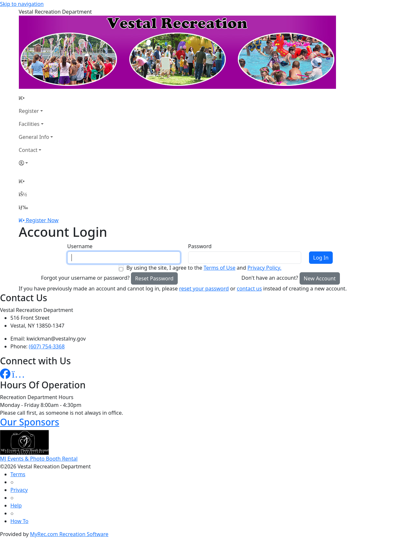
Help (16, 505)
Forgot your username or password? (85, 277)
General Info (34, 137)
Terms (17, 474)
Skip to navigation (22, 3)
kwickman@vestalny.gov (56, 338)
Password (200, 246)
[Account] (36, 162)
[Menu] (23, 207)
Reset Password (154, 278)
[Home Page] (36, 97)
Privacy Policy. (264, 267)
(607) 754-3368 (47, 346)
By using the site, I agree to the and (203, 267)
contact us (249, 288)
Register (29, 110)
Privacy (19, 489)
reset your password (204, 288)
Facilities (29, 124)
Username (80, 246)
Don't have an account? (269, 277)
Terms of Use (219, 267)
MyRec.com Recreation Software (69, 534)
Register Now (42, 220)
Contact (28, 150)
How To (19, 521)
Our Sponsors (29, 422)
